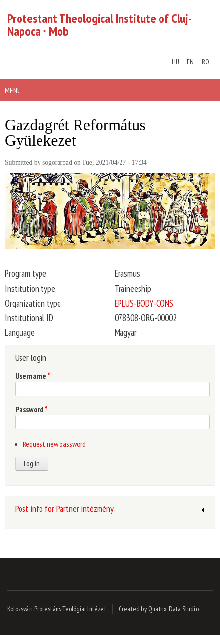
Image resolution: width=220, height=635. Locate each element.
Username (32, 376)
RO (205, 62)
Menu (13, 90)
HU (175, 62)
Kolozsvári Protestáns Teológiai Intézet (56, 608)
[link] (110, 510)
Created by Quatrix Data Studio (159, 608)
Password (31, 409)
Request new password (54, 444)
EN (190, 62)
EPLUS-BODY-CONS (144, 303)
